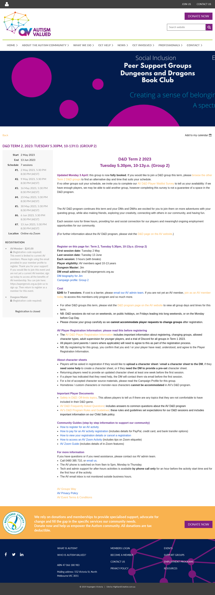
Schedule (13, 164)
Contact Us (204, 4)
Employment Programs (179, 561)
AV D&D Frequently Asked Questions (82, 406)
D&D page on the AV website (155, 234)
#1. (17, 169)
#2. (17, 178)
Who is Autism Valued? (71, 555)
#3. (17, 188)
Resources (170, 568)
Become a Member (122, 555)
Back (5, 135)
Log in (7, 4)
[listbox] (198, 135)
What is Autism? (67, 548)
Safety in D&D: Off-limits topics (78, 397)
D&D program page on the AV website (140, 305)
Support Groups (174, 555)
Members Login (120, 548)
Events (168, 548)
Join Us (186, 4)
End (16, 159)
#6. (17, 215)
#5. (17, 206)
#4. (17, 197)
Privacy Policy (119, 568)
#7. (17, 224)
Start (16, 154)
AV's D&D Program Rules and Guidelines (84, 410)
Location (13, 233)
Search (209, 27)
